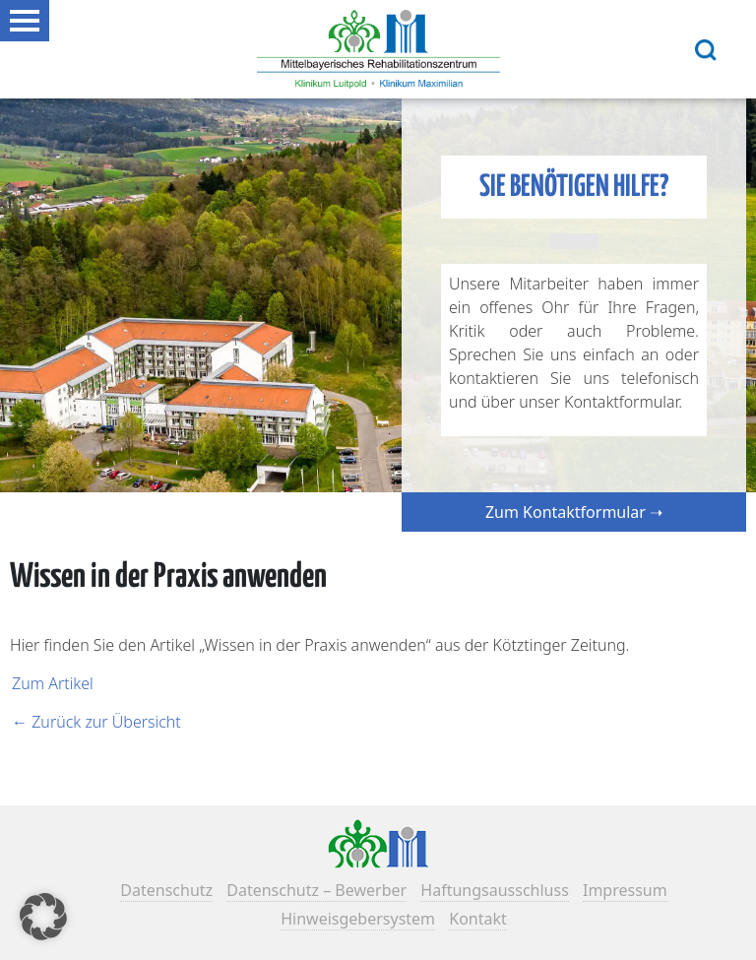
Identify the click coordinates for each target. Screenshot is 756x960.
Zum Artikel (53, 683)
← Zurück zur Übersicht (96, 722)
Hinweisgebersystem (358, 918)
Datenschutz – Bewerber (316, 890)
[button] (43, 916)
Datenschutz (166, 890)
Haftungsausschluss (494, 890)
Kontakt (478, 918)
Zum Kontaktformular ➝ (573, 512)
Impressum (625, 890)
